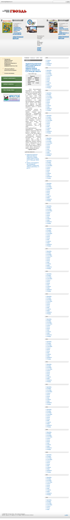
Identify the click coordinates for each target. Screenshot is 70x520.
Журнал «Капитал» (8, 84)
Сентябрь (49, 75)
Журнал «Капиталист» (9, 78)
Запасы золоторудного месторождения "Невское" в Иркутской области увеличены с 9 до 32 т (33, 165)
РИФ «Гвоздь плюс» (8, 90)
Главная (26, 57)
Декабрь (49, 70)
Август (49, 76)
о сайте (66, 515)
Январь (49, 65)
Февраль (49, 63)
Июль (48, 78)
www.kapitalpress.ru (6, 1)
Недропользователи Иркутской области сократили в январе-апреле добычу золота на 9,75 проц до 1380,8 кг (33, 158)
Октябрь (49, 73)
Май (41, 57)
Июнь (48, 79)
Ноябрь (49, 72)
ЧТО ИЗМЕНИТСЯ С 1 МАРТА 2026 (63, 33)
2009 (37, 57)
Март (48, 62)
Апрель (49, 60)
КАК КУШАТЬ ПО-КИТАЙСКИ (17, 33)
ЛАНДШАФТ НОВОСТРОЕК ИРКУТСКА (18, 29)
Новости (32, 57)
